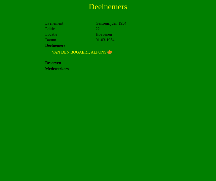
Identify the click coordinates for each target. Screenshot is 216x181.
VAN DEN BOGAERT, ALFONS (79, 52)
